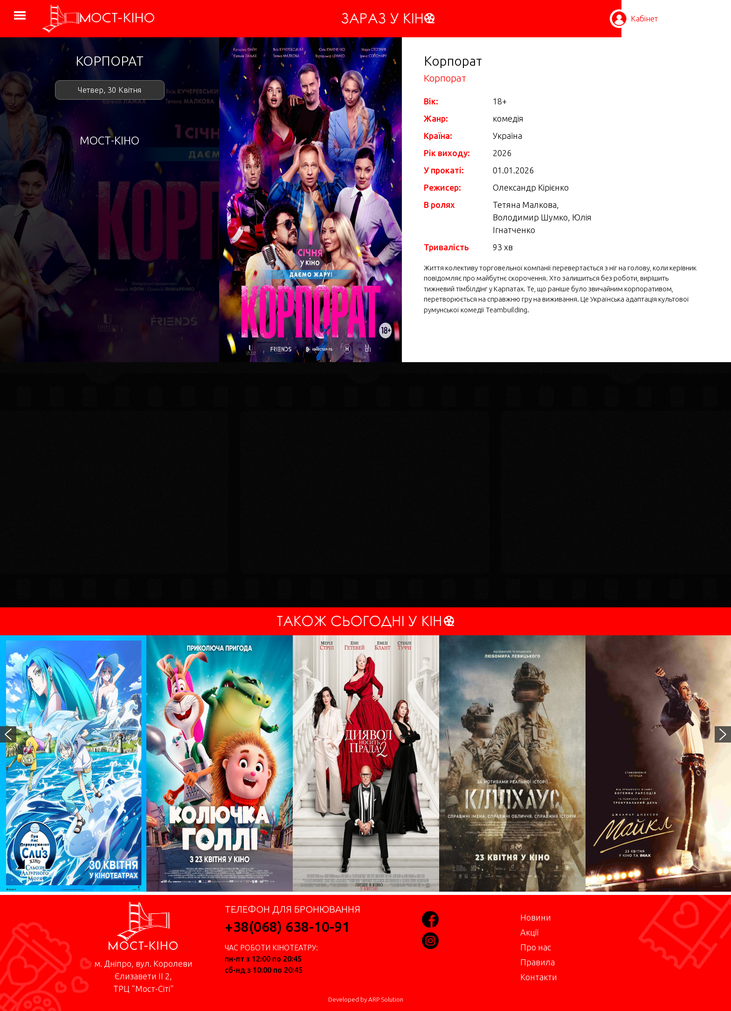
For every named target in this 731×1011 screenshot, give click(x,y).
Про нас (535, 947)
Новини (535, 917)
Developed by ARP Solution (365, 999)
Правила (537, 962)
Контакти (538, 977)
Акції (529, 932)
